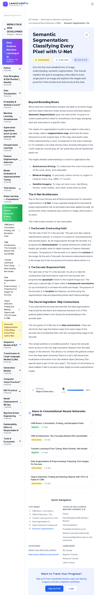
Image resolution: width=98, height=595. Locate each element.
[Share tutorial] (86, 35)
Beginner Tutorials (70, 554)
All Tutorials (67, 550)
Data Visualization (70, 525)
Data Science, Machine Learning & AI (44, 554)
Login (71, 588)
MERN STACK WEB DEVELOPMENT (42, 550)
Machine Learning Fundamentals (76, 533)
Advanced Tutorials (70, 559)
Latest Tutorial (68, 563)
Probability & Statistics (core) (74, 529)
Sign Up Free (54, 588)
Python (66, 514)
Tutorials (33, 20)
